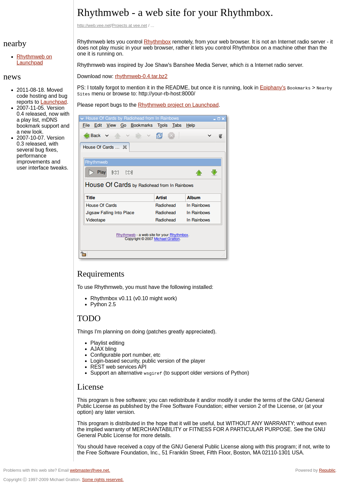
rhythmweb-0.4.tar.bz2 (141, 76)
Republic (327, 470)
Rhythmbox (157, 42)
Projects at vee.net (129, 25)
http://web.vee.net (94, 25)
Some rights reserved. (103, 479)
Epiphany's (273, 87)
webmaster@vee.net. (90, 470)
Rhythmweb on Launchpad (34, 59)
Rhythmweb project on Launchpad (178, 105)
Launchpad (54, 102)
